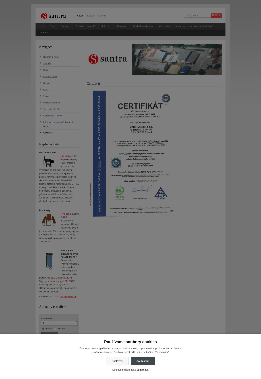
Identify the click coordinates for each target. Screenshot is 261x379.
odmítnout (142, 369)
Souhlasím (142, 361)
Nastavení (117, 361)
